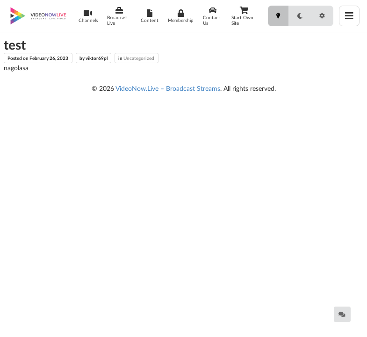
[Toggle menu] (349, 16)
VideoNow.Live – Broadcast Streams (167, 88)
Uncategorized (138, 58)
